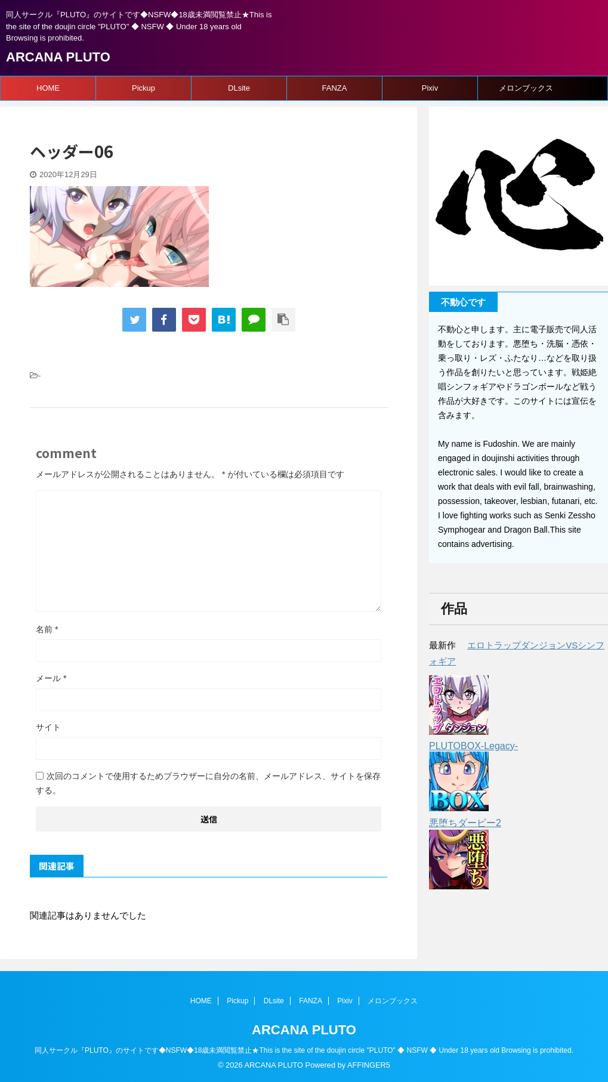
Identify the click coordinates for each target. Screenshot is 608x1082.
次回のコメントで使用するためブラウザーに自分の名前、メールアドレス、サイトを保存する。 (208, 783)
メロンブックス (526, 88)
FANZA (334, 88)
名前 (47, 629)
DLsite (239, 88)
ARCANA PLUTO (58, 57)
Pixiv (430, 88)
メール (51, 678)
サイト (48, 727)
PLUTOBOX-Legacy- (473, 746)
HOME (48, 88)
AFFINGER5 (368, 1065)
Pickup (143, 88)
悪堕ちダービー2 (465, 823)
